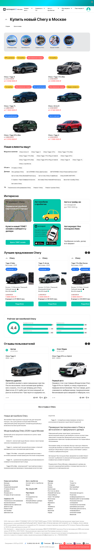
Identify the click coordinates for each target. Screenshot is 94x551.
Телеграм (45, 543)
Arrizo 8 (8, 441)
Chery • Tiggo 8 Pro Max (12, 135)
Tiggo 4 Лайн (10, 263)
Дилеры (6, 491)
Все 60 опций (42, 291)
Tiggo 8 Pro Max (11, 466)
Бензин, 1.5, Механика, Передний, (17, 287)
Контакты (29, 499)
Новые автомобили (11, 481)
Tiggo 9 (53, 420)
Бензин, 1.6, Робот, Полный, (80, 287)
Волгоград (51, 499)
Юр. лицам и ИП (31, 489)
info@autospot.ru (48, 535)
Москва (50, 483)
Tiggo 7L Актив (43, 263)
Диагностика (8, 506)
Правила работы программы (79, 499)
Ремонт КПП (8, 508)
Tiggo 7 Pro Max (11, 453)
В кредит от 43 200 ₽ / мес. (81, 299)
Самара (72, 485)
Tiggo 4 (9, 447)
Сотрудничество (32, 497)
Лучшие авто (8, 493)
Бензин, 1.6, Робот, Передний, (48, 287)
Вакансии (73, 514)
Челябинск (51, 506)
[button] (92, 2)
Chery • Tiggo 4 (53, 135)
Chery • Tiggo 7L (10, 106)
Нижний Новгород (54, 493)
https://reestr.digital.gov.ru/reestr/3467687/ (18, 533)
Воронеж (51, 510)
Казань (50, 487)
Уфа (49, 504)
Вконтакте (57, 543)
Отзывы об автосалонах (12, 495)
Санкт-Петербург (54, 497)
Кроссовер (17, 26)
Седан (8, 26)
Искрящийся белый (44, 289)
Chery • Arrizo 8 (53, 106)
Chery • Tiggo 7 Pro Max (56, 77)
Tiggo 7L (9, 460)
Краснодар (52, 489)
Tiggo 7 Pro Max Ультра (79, 263)
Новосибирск (52, 495)
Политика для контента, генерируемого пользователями (78, 510)
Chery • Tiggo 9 (9, 77)
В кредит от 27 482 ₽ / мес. (15, 299)
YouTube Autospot (32, 502)
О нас (28, 495)
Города (50, 481)
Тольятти (73, 483)
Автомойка (7, 510)
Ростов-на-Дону (53, 491)
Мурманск (51, 502)
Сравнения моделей (11, 487)
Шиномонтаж (8, 512)
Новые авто (26, 9)
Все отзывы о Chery (47, 407)
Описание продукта (76, 493)
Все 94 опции (75, 291)
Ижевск (50, 508)
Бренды (6, 483)
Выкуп (28, 485)
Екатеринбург (74, 487)
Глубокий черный (11, 289)
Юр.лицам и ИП (66, 9)
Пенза (50, 485)
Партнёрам (30, 493)
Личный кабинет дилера (34, 500)
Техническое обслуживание (13, 500)
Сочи (71, 481)
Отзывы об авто (9, 489)
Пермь (50, 512)
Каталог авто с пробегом (34, 483)
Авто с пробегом (51, 9)
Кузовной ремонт (10, 502)
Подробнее (19, 304)
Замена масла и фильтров (12, 504)
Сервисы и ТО (38, 9)
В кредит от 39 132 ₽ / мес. (47, 299)
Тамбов (50, 500)
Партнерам (79, 8)
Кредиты (7, 485)
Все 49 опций (10, 291)
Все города (74, 489)
